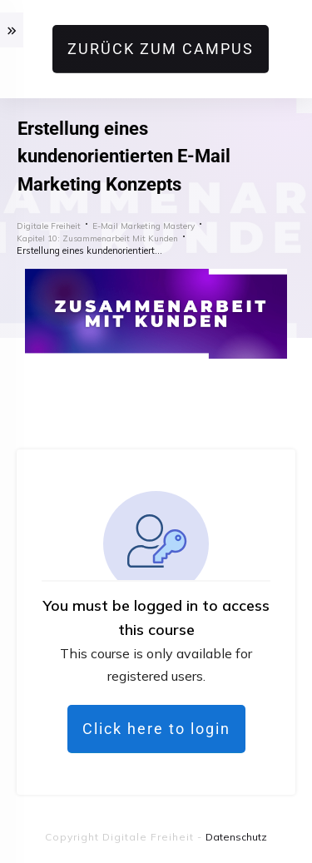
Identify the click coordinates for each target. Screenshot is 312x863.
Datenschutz (236, 837)
